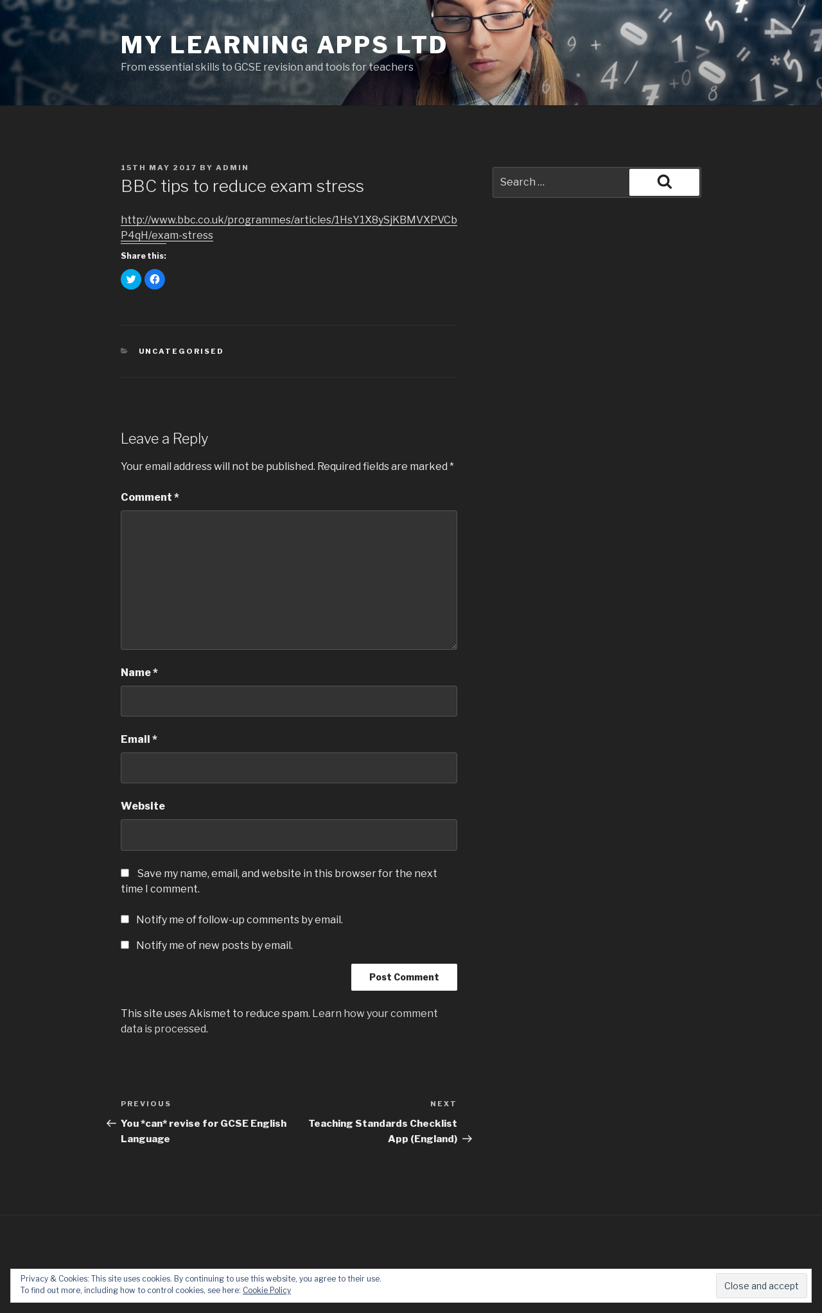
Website (143, 806)
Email (139, 739)
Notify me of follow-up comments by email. (239, 920)
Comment (150, 497)
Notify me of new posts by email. (214, 945)
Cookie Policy (267, 1290)
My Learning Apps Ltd (284, 45)
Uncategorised (182, 351)
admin (232, 167)
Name (139, 672)
